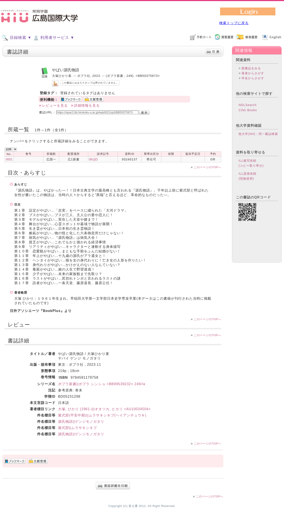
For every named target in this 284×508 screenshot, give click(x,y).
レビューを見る (55, 105)
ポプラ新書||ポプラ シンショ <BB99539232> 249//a (101, 384)
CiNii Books (247, 117)
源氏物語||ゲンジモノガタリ (81, 421)
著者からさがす (252, 73)
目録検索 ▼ (17, 38)
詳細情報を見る (87, 105)
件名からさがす (252, 78)
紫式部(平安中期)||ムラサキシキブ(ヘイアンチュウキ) (102, 415)
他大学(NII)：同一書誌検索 (258, 140)
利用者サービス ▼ (53, 38)
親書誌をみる (251, 68)
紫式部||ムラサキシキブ (77, 428)
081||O (93, 159)
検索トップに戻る (234, 23)
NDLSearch (247, 112)
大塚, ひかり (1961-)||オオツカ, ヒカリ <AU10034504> (104, 409)
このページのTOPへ (207, 167)
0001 (9, 159)
